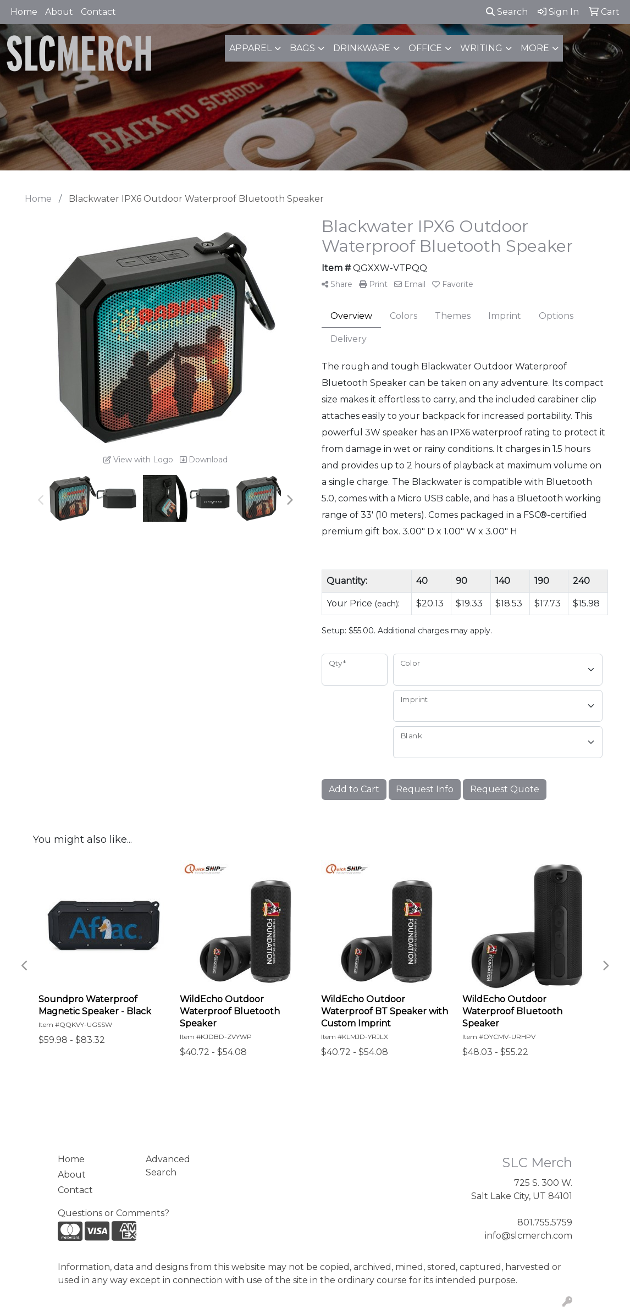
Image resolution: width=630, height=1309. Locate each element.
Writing (481, 48)
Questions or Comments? (113, 1213)
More (535, 48)
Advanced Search (168, 1166)
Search (507, 12)
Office (425, 48)
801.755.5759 (544, 1222)
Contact (98, 12)
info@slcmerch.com (528, 1235)
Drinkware (361, 48)
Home (23, 12)
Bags (302, 48)
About (59, 12)
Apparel (250, 48)
